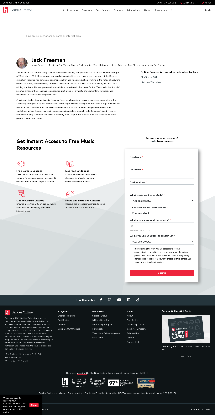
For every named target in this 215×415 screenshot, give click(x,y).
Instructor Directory (136, 328)
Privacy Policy (204, 409)
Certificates (103, 10)
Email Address (137, 182)
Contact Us (189, 3)
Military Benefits (100, 320)
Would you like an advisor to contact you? (152, 236)
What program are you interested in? (150, 220)
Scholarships (133, 333)
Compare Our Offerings (69, 328)
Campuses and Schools (17, 3)
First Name (136, 157)
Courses (118, 10)
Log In (208, 9)
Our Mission (132, 320)
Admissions (133, 10)
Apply (206, 3)
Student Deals (99, 315)
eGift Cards (97, 337)
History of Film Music (151, 82)
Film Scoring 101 (149, 77)
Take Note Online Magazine (106, 333)
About (147, 10)
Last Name (135, 169)
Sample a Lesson (166, 3)
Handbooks (97, 328)
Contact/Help (133, 342)
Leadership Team (135, 324)
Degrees (87, 10)
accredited (82, 373)
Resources (161, 10)
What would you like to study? (146, 195)
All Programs (70, 10)
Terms (192, 409)
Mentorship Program (102, 324)
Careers (130, 337)
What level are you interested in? (148, 207)
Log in (153, 141)
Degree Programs (66, 315)
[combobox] (162, 225)
